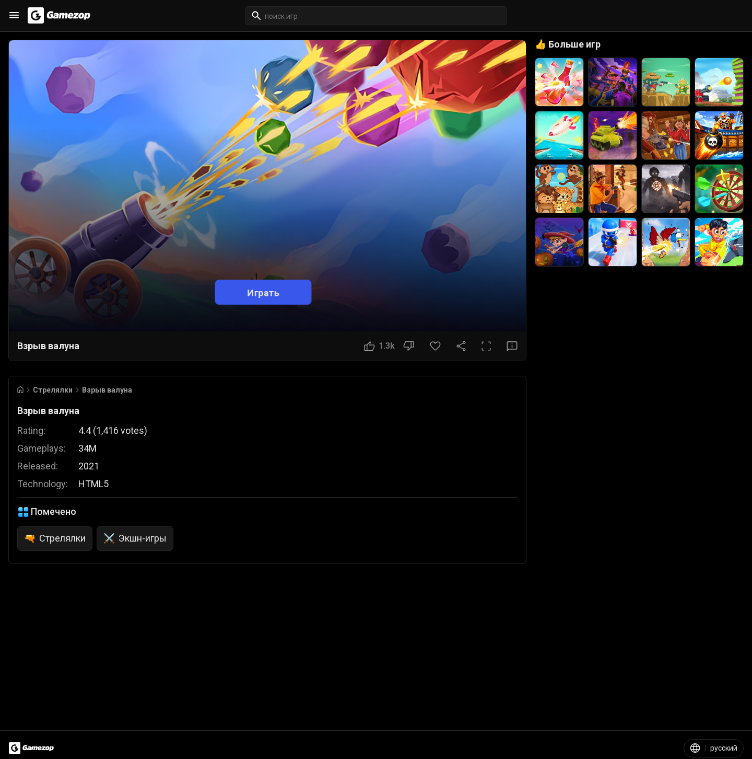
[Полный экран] (486, 346)
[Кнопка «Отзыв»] (512, 346)
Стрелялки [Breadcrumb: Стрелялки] (53, 390)
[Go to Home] (20, 389)
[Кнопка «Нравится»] (379, 346)
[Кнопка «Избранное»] (435, 346)
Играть (263, 291)
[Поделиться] (461, 346)
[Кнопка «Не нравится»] (408, 346)
